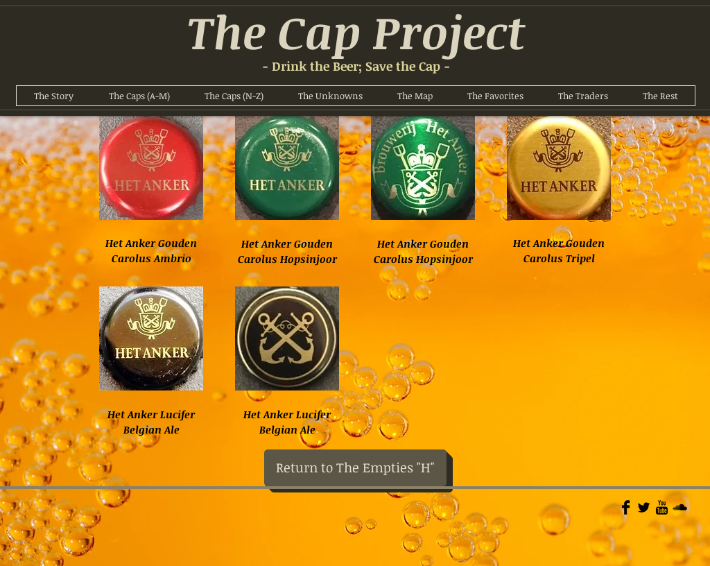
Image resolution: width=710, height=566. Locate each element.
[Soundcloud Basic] (680, 507)
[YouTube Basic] (662, 507)
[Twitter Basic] (644, 507)
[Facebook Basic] (625, 507)
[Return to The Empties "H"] (355, 467)
